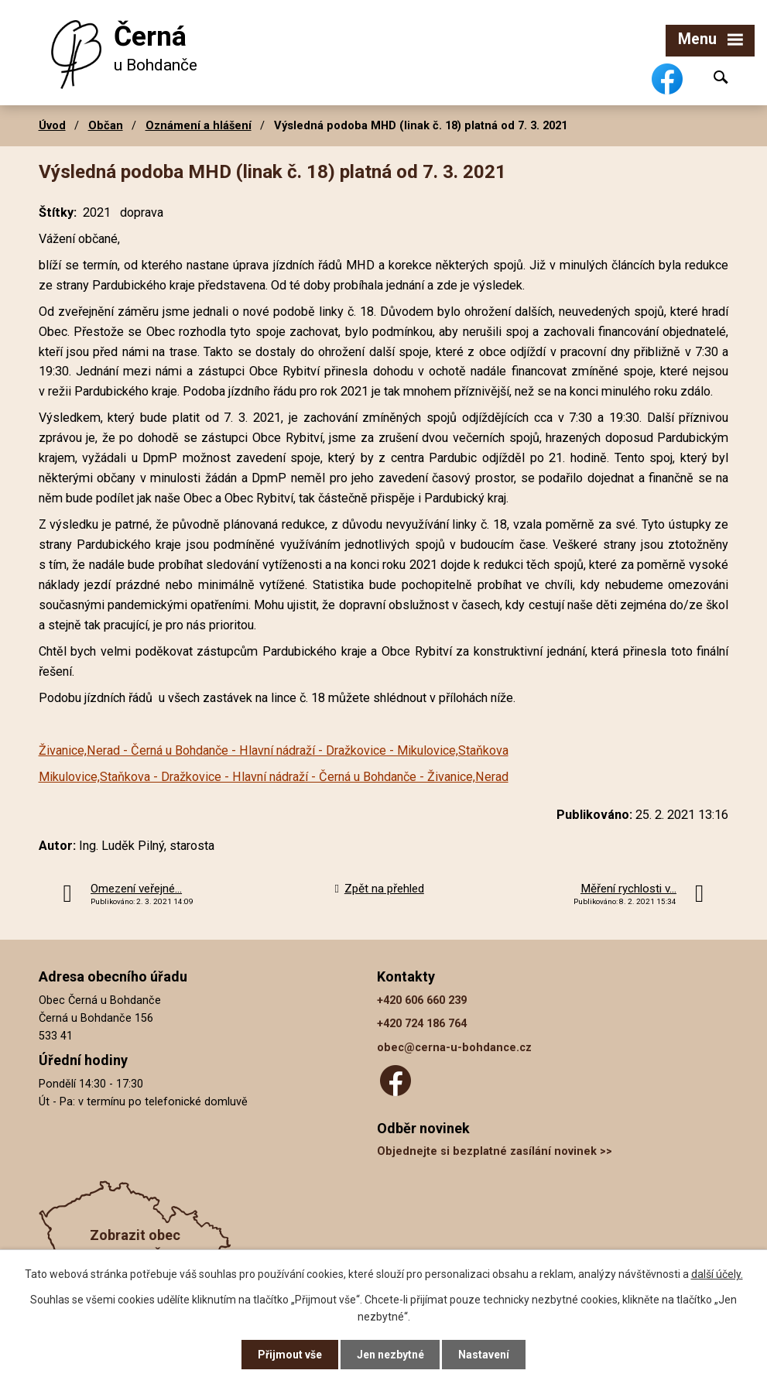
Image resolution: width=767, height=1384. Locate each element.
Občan (105, 125)
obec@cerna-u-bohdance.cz (454, 1047)
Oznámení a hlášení (199, 125)
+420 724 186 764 (422, 1023)
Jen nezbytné (390, 1354)
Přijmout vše (290, 1354)
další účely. (717, 1274)
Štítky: (58, 212)
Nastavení (484, 1354)
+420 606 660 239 (422, 1000)
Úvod (52, 125)
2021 (97, 212)
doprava (141, 212)
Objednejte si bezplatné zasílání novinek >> (494, 1151)
